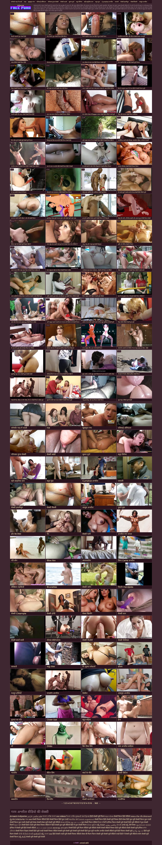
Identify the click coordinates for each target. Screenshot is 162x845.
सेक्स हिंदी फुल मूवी (129, 819)
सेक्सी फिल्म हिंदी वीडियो (122, 816)
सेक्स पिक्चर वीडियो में (44, 825)
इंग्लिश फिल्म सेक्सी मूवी (115, 822)
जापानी (117, 2)
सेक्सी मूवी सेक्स (31, 822)
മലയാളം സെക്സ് (60, 828)
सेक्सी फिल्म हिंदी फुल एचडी (59, 819)
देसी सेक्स (132, 825)
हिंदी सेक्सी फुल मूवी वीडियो (61, 825)
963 (96, 803)
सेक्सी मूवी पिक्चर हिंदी (114, 819)
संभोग (139, 834)
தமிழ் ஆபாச (138, 831)
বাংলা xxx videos (59, 816)
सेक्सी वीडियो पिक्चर (108, 828)
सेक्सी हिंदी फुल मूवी (87, 831)
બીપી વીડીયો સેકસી (25, 834)
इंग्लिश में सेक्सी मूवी (16, 828)
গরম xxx (28, 819)
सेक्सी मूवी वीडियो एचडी (112, 834)
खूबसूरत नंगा (31, 2)
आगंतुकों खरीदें (84, 843)
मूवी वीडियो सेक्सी (95, 828)
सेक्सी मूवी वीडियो (54, 822)
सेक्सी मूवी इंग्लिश (137, 828)
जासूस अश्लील (143, 2)
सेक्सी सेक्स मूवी (42, 822)
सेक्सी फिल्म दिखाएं (22, 831)
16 (91, 803)
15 (89, 803)
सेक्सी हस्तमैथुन (124, 2)
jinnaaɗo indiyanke (18, 816)
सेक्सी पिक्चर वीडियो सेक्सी (53, 831)
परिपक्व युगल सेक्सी (53, 2)
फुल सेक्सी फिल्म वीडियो (89, 822)
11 (80, 803)
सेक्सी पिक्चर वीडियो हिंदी (41, 819)
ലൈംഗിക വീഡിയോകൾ (141, 816)
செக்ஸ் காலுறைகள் (86, 819)
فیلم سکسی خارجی (35, 816)
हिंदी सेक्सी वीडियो (30, 828)
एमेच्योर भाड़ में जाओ (16, 2)
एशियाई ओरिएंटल (41, 2)
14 (86, 803)
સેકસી (119, 825)
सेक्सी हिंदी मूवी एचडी (36, 831)
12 (82, 803)
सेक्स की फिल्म (87, 834)
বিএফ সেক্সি (70, 816)
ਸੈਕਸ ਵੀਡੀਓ (102, 822)
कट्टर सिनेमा (79, 2)
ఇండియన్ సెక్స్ (38, 834)
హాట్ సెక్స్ (125, 825)
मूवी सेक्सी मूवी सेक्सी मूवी (71, 831)
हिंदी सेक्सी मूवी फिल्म (97, 816)
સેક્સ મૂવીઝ (91, 825)
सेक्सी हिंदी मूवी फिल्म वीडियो (79, 828)
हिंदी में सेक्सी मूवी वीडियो (128, 834)
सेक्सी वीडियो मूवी (111, 831)
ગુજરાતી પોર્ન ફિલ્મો (82, 816)
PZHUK (20, 6)
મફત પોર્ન (17, 825)
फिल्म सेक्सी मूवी (98, 834)
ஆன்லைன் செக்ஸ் (143, 825)
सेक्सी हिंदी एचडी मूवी (29, 825)
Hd (25, 2)
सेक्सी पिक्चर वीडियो (74, 834)
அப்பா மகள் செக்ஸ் (44, 828)
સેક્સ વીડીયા (65, 822)
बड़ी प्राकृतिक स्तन (88, 2)
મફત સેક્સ (109, 816)
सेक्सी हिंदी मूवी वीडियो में (132, 822)
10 (78, 803)
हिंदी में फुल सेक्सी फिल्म (78, 825)
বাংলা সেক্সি (47, 816)
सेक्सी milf (63, 2)
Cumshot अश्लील (107, 2)
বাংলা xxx (48, 834)
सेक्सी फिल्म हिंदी (100, 819)
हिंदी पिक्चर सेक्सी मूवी (124, 831)
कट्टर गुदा (97, 2)
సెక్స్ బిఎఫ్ (22, 837)
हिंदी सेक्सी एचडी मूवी (60, 834)
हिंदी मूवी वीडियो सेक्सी (122, 828)
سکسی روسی (110, 825)
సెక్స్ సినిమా (101, 825)
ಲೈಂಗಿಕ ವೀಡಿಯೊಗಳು (17, 819)
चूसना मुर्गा (71, 2)
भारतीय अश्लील (99, 831)
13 (84, 803)
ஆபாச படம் (76, 822)
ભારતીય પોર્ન (73, 819)
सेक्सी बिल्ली (134, 2)
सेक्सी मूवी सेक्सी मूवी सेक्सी (35, 837)
